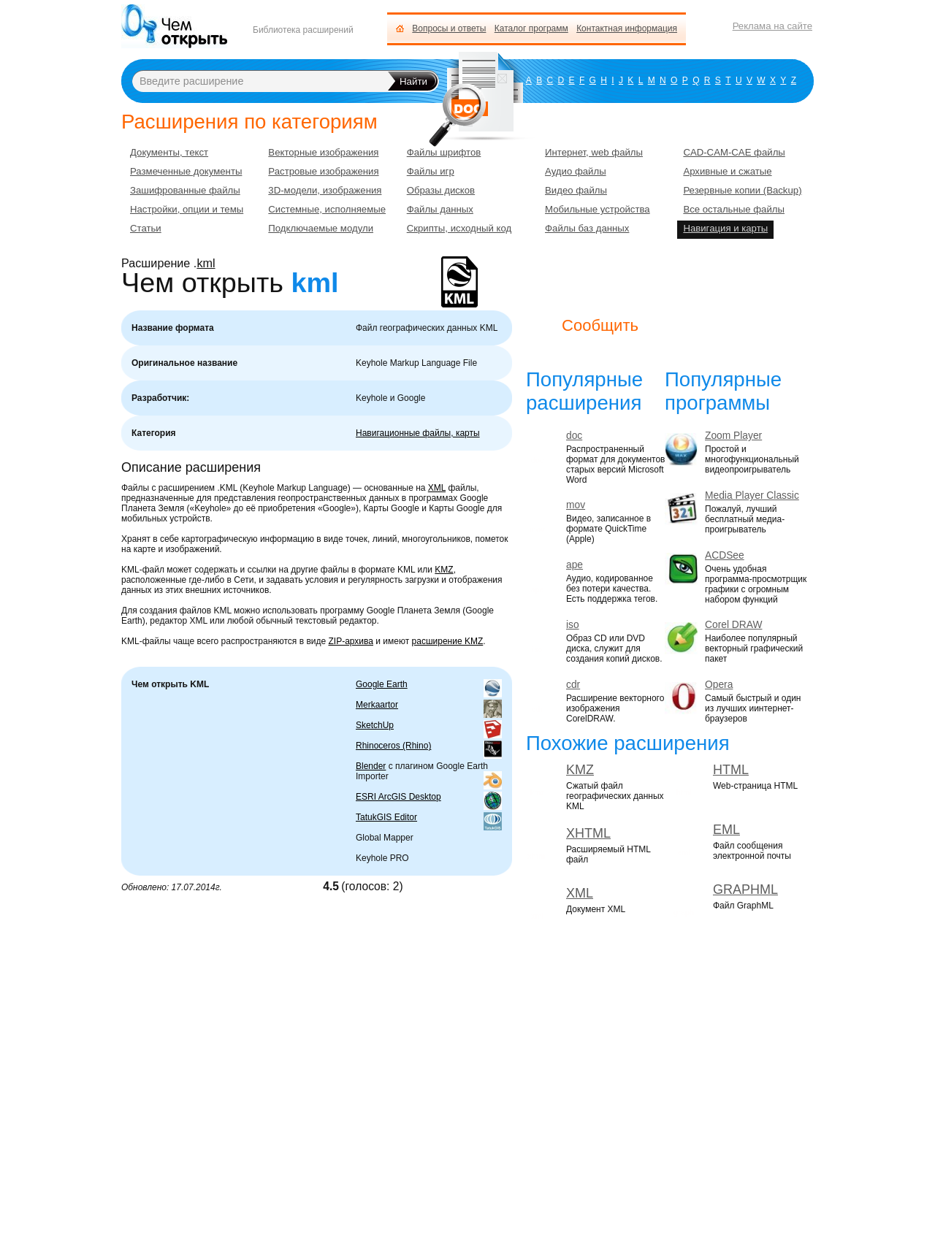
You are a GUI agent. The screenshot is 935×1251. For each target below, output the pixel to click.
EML (726, 829)
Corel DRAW (733, 624)
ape (574, 564)
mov (575, 505)
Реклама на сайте (772, 25)
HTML (731, 769)
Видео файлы (576, 190)
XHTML (588, 833)
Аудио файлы (575, 171)
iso (572, 624)
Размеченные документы (186, 171)
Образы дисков (441, 190)
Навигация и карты (725, 228)
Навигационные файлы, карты (418, 433)
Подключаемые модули (320, 228)
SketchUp (375, 725)
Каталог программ (531, 28)
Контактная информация (626, 28)
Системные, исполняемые (327, 209)
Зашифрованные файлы (185, 190)
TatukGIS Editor (386, 817)
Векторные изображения (323, 152)
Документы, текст (169, 152)
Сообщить (600, 325)
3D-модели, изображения (324, 190)
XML (437, 488)
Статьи (145, 228)
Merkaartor (377, 705)
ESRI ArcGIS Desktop (398, 797)
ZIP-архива (350, 641)
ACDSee (724, 555)
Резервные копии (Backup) (742, 190)
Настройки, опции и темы (186, 209)
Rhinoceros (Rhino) (393, 746)
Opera (719, 684)
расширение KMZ (448, 641)
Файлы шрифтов (444, 152)
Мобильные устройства (597, 209)
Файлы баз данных (587, 228)
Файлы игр (430, 171)
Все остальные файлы (734, 209)
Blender (371, 766)
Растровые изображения (323, 171)
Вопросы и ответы (449, 28)
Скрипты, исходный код (459, 228)
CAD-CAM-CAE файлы (734, 152)
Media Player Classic (752, 495)
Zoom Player (733, 435)
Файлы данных (440, 209)
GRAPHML (745, 889)
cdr (573, 684)
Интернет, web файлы (594, 152)
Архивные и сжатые (727, 171)
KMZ (444, 570)
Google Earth (382, 684)
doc (574, 435)
